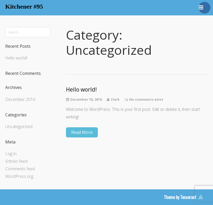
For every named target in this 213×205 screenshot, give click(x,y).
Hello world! (16, 58)
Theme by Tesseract (180, 197)
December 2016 (20, 99)
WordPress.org (19, 176)
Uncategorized (18, 126)
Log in (10, 153)
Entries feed (16, 161)
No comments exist (146, 99)
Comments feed (20, 169)
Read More (82, 132)
